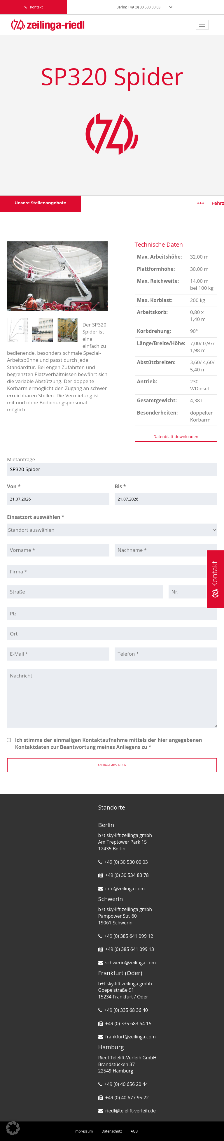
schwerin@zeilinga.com (130, 962)
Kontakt (214, 579)
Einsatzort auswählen (35, 517)
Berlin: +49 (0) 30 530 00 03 (138, 7)
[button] (13, 1128)
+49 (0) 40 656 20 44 (126, 1084)
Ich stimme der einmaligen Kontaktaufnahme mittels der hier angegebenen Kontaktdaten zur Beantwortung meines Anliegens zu (108, 743)
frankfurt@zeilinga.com (130, 1036)
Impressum (83, 1131)
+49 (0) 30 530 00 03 (126, 862)
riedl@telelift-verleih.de (130, 1110)
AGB (134, 1131)
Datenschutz (112, 1131)
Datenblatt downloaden (175, 436)
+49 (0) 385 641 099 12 (128, 936)
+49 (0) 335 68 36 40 (126, 1010)
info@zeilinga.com (125, 888)
